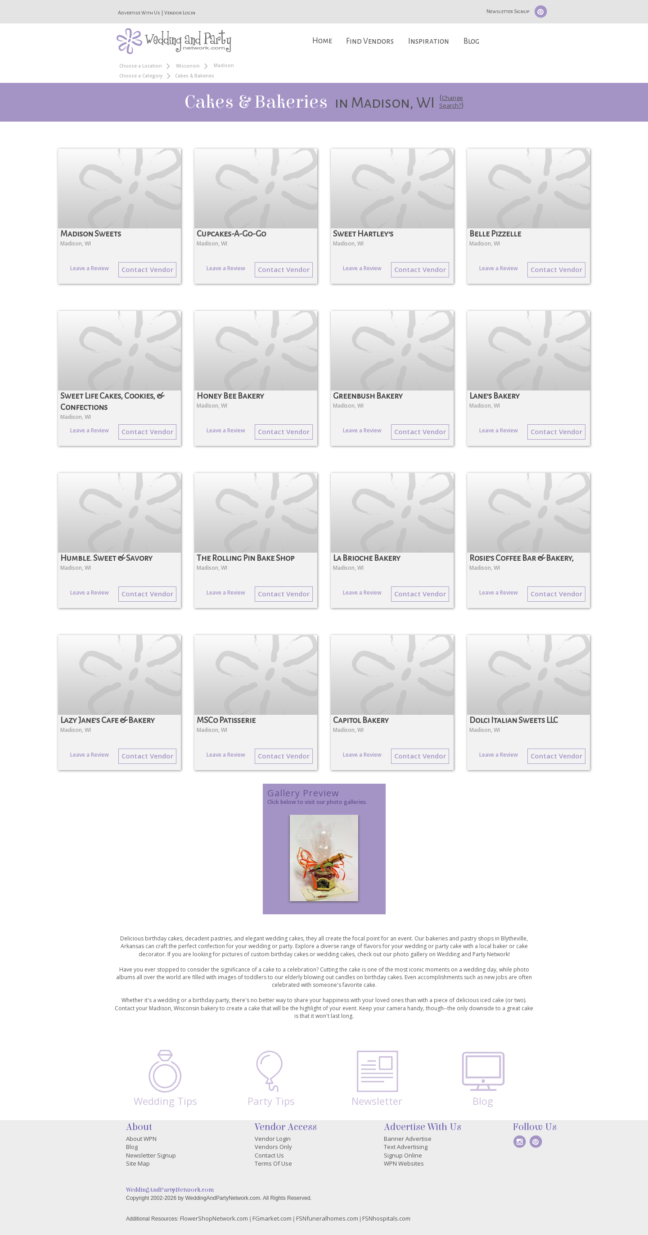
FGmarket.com (272, 1218)
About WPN (141, 1139)
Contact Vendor (147, 269)
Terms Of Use (273, 1163)
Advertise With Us (139, 12)
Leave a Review (89, 268)
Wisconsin (188, 66)
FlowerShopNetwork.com (214, 1218)
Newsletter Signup (507, 11)
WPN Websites (404, 1163)
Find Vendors (370, 41)
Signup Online (403, 1155)
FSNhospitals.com (386, 1218)
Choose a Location (140, 66)
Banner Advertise (408, 1139)
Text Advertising (406, 1147)
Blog (471, 41)
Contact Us (269, 1155)
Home (322, 40)
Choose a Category (140, 76)
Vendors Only (273, 1147)
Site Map (138, 1163)
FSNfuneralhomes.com (327, 1218)
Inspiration (428, 41)
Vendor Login (179, 12)
